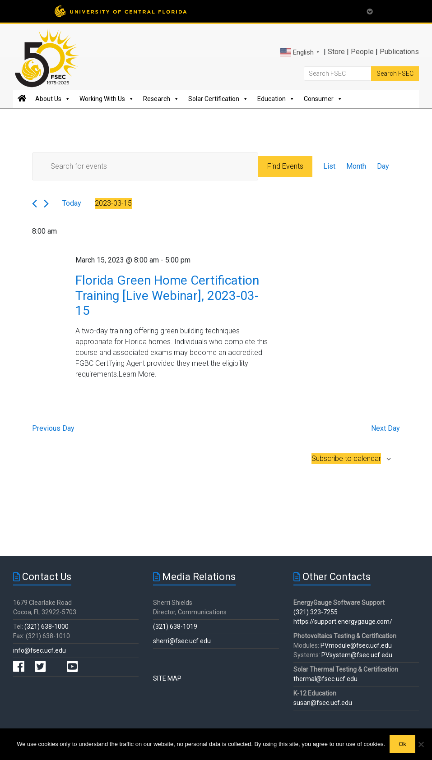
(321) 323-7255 (315, 612)
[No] (420, 744)
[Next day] (46, 203)
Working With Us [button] (106, 99)
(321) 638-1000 (46, 626)
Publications (399, 51)
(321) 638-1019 (175, 626)
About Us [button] (52, 99)
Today (71, 203)
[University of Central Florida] (120, 11)
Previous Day (53, 428)
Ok (402, 744)
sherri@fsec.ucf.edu (182, 641)
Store (336, 51)
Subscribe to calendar (346, 458)
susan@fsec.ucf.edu (322, 702)
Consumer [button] (323, 99)
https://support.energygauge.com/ (342, 621)
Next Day (385, 428)
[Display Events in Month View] (356, 166)
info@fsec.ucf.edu (39, 650)
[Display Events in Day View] (383, 166)
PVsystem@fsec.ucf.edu (356, 655)
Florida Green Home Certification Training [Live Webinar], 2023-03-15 (167, 295)
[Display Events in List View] (329, 166)
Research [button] (161, 99)
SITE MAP (167, 678)
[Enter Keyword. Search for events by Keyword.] (145, 166)
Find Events (285, 166)
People (362, 51)
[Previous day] (34, 203)
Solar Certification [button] (218, 99)
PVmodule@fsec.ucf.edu (356, 645)
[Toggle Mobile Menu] (369, 10)
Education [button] (276, 99)
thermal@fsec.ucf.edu (325, 678)
